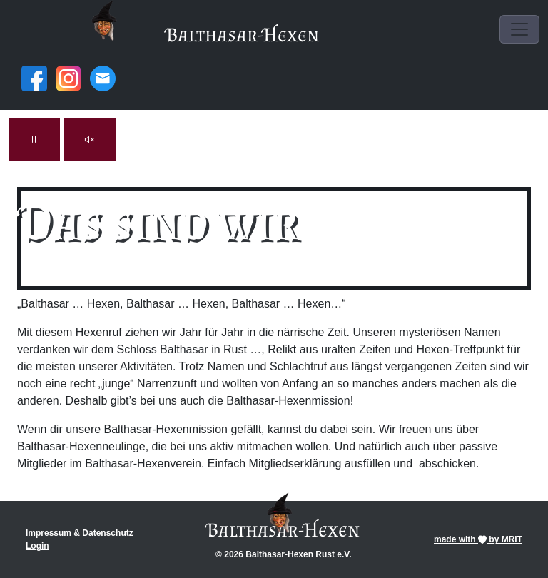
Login (37, 546)
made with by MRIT (478, 539)
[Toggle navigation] (519, 29)
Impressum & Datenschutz (79, 533)
